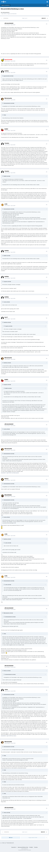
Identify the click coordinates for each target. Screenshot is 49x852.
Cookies (36, 847)
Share (10, 838)
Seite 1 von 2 (25, 18)
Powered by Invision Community (24, 850)
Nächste (44, 18)
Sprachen (13, 847)
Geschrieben (10, 24)
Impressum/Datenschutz (23, 847)
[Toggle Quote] (3, 75)
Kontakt (31, 847)
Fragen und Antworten (11, 13)
